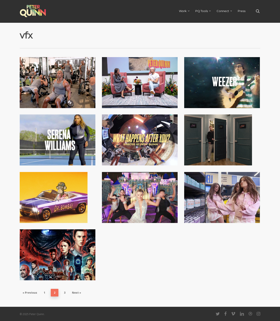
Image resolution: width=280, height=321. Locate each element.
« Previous (30, 293)
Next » (76, 293)
